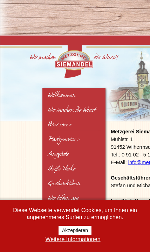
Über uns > (59, 124)
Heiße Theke (61, 169)
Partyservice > (64, 139)
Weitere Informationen (72, 239)
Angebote (58, 154)
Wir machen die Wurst (71, 110)
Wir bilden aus (63, 198)
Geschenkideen (64, 183)
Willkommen (61, 95)
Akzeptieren (75, 230)
